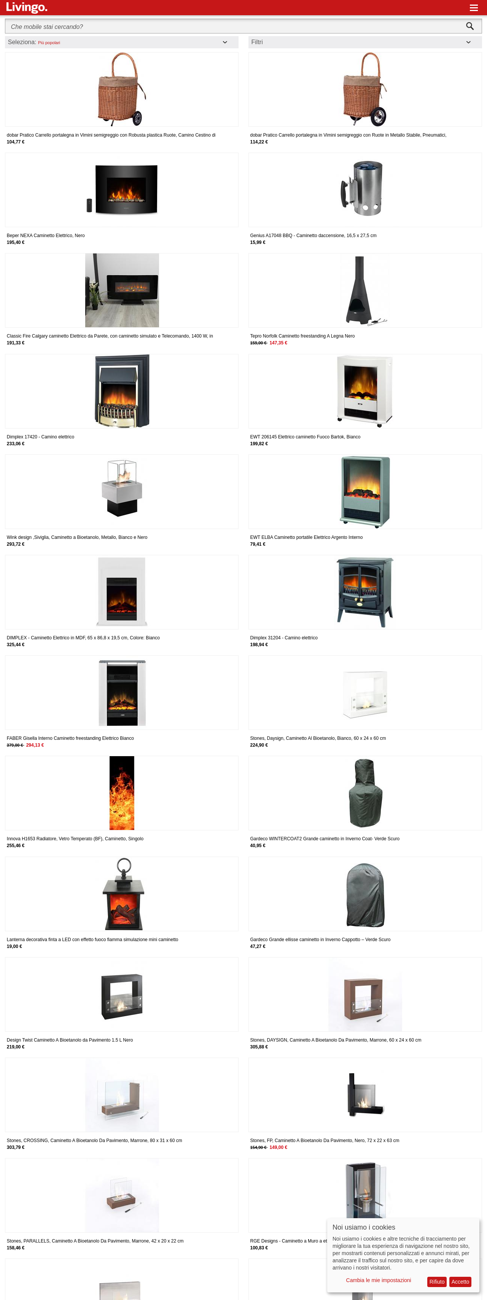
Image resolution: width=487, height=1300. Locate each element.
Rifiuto (437, 1282)
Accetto (460, 1282)
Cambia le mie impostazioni (378, 1280)
